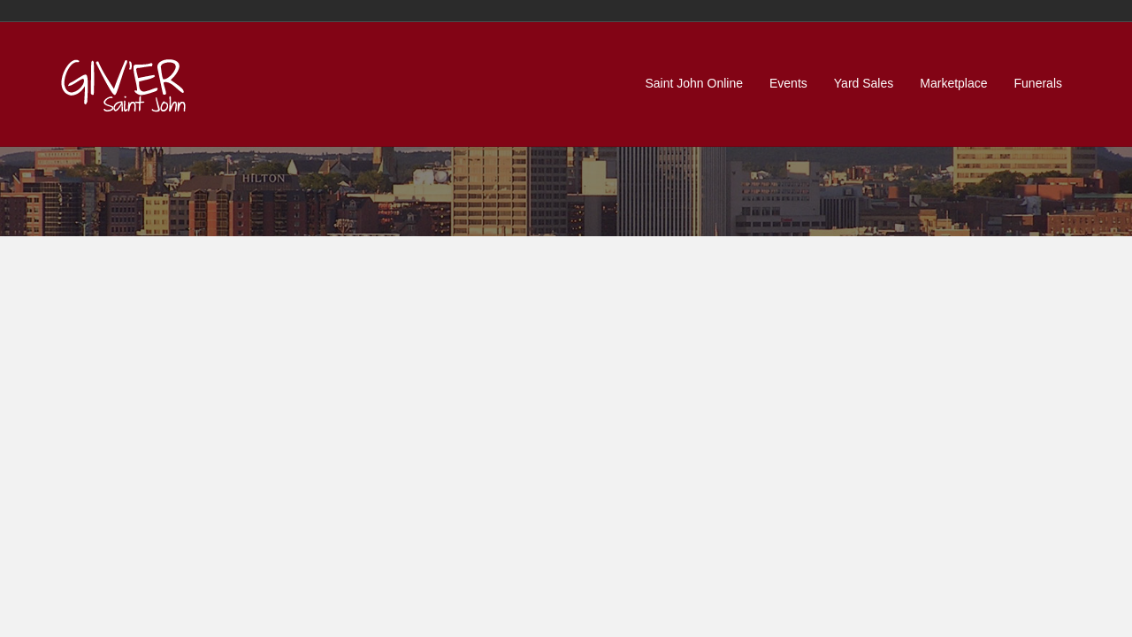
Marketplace (953, 83)
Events (788, 83)
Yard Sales (863, 83)
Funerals (1038, 83)
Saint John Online (694, 83)
